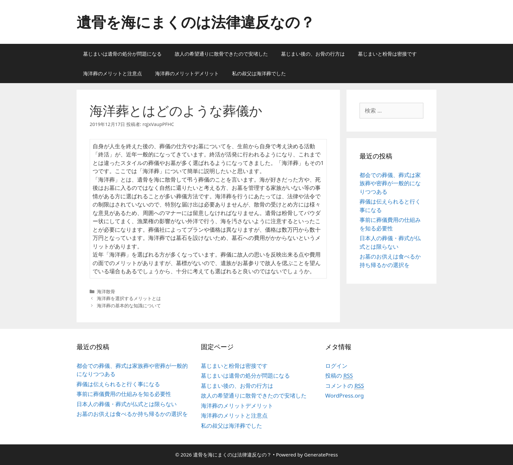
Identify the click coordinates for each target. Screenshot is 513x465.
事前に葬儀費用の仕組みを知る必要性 (124, 394)
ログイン (336, 365)
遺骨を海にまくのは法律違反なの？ (196, 22)
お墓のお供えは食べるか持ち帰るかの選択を (132, 414)
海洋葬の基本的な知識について (129, 305)
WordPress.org (344, 395)
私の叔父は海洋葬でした (259, 73)
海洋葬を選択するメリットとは (129, 298)
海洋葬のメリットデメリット (187, 73)
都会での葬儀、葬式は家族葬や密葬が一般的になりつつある (390, 183)
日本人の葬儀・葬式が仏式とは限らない (127, 404)
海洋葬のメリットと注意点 (112, 73)
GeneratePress (321, 454)
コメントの (344, 386)
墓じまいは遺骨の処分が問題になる (122, 53)
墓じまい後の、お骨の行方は (313, 53)
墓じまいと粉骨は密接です (387, 53)
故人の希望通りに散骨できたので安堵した (221, 53)
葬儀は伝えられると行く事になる (118, 384)
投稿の (339, 376)
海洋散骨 (106, 291)
